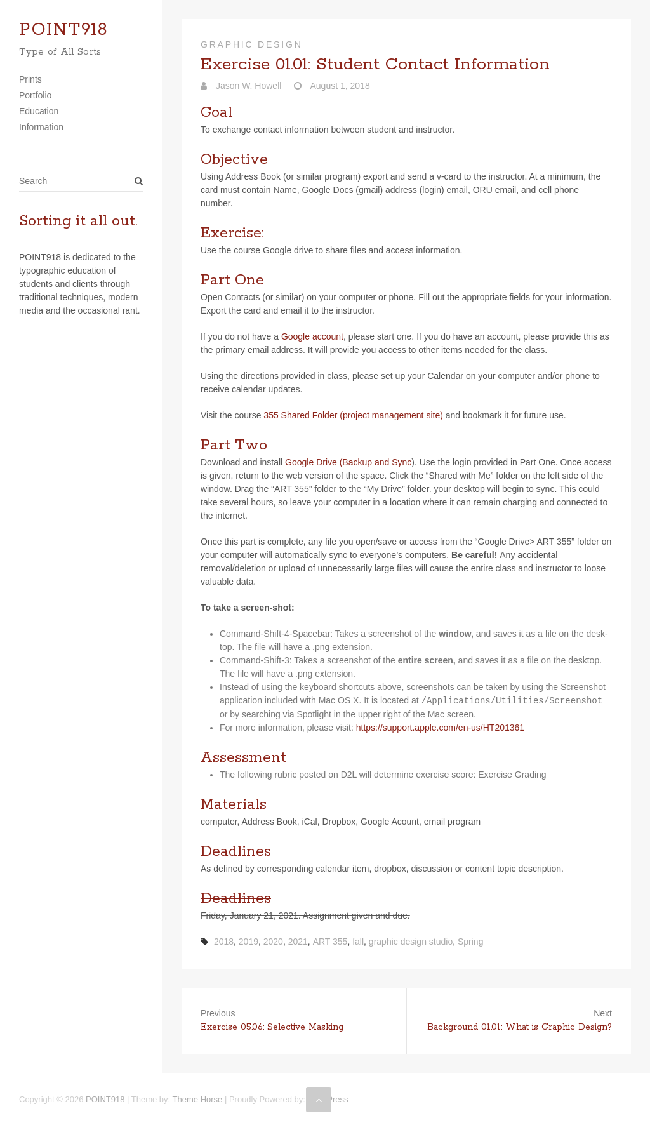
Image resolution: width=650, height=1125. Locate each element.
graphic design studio (411, 941)
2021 (298, 941)
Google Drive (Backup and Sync (348, 462)
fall (358, 941)
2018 (224, 941)
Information (41, 127)
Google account (312, 336)
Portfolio (35, 95)
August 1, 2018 (338, 86)
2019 (248, 941)
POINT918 (63, 30)
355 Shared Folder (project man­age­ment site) (352, 415)
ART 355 (330, 941)
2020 (273, 941)
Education (38, 111)
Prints (30, 79)
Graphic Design (252, 44)
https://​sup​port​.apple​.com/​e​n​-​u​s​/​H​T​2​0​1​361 (440, 727)
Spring (470, 941)
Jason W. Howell (247, 86)
